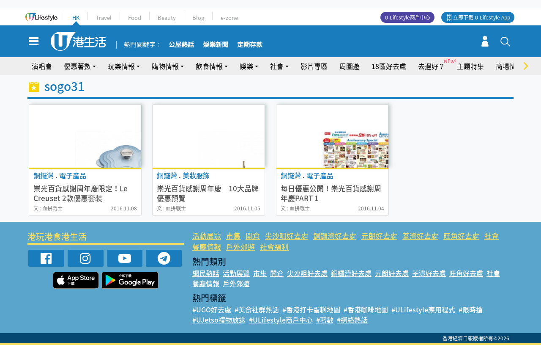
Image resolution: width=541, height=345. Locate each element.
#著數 (324, 320)
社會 (277, 66)
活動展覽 (206, 235)
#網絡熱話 (352, 320)
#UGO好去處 (211, 309)
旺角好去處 (461, 235)
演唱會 (42, 66)
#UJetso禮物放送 (219, 320)
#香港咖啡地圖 (366, 309)
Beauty (167, 18)
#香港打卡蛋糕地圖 (311, 309)
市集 (233, 235)
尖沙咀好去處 (286, 235)
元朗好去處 (379, 235)
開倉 (253, 235)
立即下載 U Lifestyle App (481, 17)
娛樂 (246, 66)
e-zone (229, 18)
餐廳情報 (206, 246)
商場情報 (509, 66)
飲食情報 (209, 66)
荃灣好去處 (420, 235)
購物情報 (165, 66)
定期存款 (249, 44)
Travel (104, 18)
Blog (198, 18)
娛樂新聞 (215, 44)
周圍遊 (349, 66)
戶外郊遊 (240, 246)
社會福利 (274, 246)
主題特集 (470, 66)
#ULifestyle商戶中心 (281, 320)
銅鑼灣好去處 (334, 235)
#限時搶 (471, 309)
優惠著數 (77, 66)
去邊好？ (431, 66)
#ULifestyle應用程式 (423, 309)
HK (75, 18)
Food (134, 18)
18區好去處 (389, 66)
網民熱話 (205, 273)
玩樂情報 (121, 66)
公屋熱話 (181, 44)
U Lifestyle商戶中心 (407, 17)
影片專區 (314, 66)
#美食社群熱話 (257, 309)
